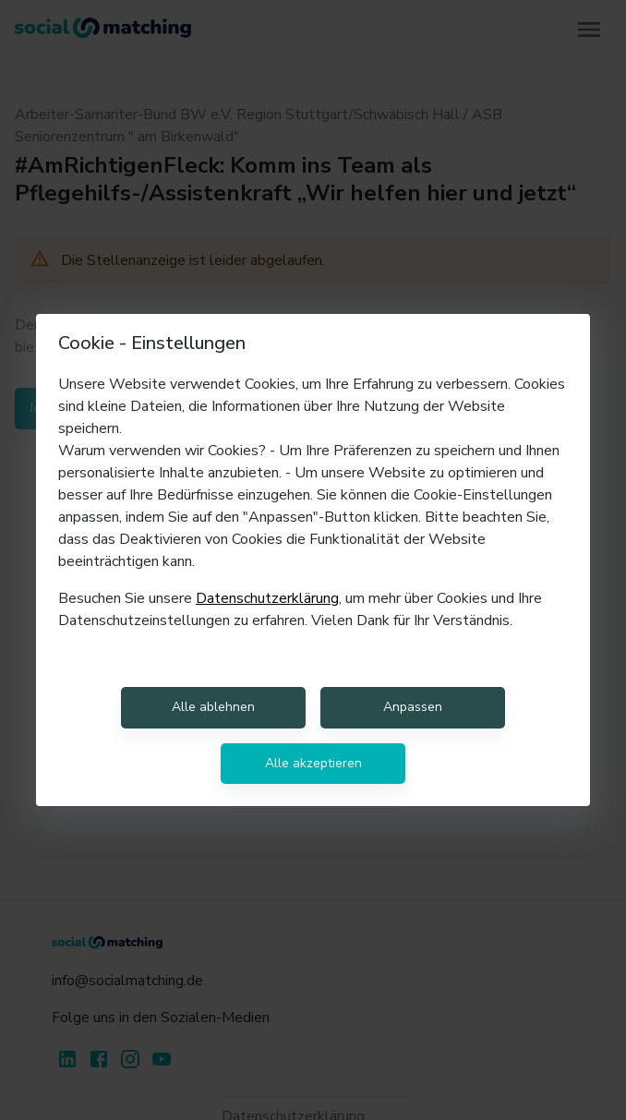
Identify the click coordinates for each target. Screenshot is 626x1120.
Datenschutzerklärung (267, 598)
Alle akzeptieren (313, 763)
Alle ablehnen (213, 707)
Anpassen (412, 707)
